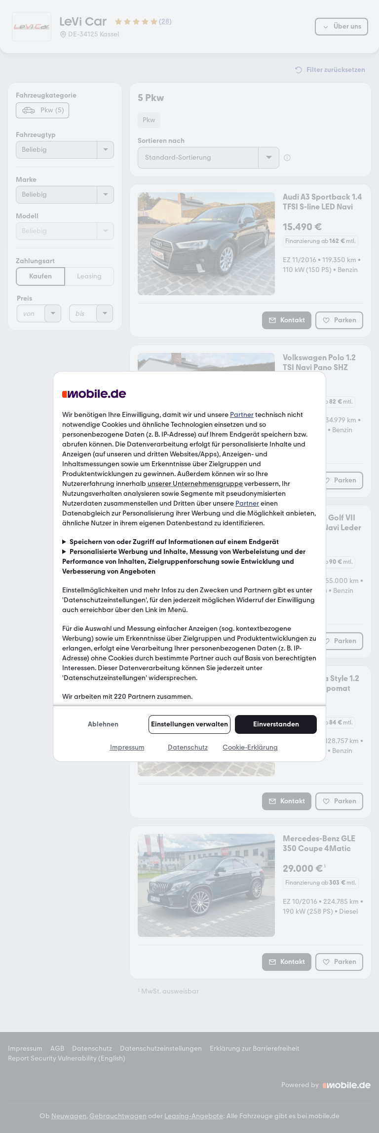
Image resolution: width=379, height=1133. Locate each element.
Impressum (127, 747)
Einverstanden (276, 724)
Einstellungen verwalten (189, 724)
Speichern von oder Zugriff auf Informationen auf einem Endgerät (174, 542)
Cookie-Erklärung (250, 747)
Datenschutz (188, 747)
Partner (242, 415)
